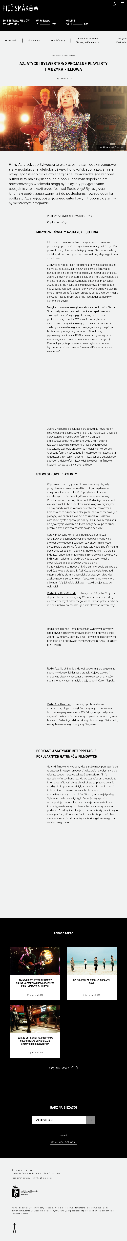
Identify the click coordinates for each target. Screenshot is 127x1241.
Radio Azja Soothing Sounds (63, 668)
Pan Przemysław (52, 1173)
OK (90, 1119)
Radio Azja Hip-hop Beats (62, 628)
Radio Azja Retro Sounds (61, 593)
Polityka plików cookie (42, 1178)
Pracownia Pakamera (32, 1173)
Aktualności (34, 40)
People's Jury (58, 40)
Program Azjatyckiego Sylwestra (66, 215)
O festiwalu (11, 40)
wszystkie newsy (59, 1067)
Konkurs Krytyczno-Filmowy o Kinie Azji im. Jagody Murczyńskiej (88, 40)
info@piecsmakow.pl (63, 1142)
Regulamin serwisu (21, 1178)
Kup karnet (53, 222)
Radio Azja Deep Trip (59, 704)
